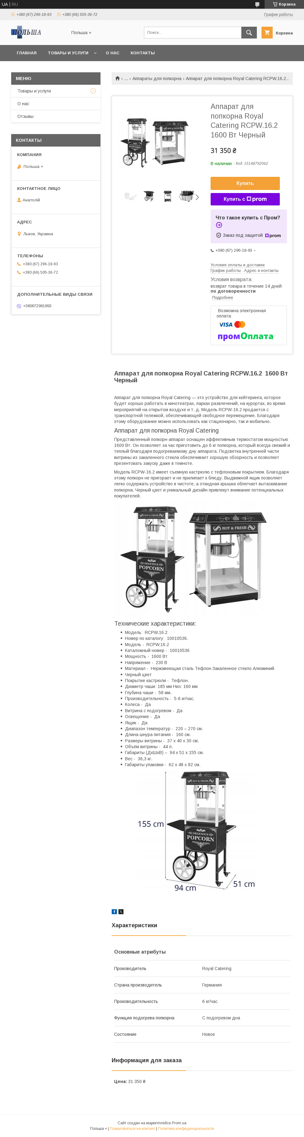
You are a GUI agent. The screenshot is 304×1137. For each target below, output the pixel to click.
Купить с (245, 199)
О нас (112, 53)
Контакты (143, 53)
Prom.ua (179, 1123)
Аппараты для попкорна (156, 78)
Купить (245, 183)
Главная (27, 53)
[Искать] (249, 32)
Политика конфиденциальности (186, 1128)
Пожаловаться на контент (132, 1128)
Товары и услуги (68, 53)
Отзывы (25, 116)
